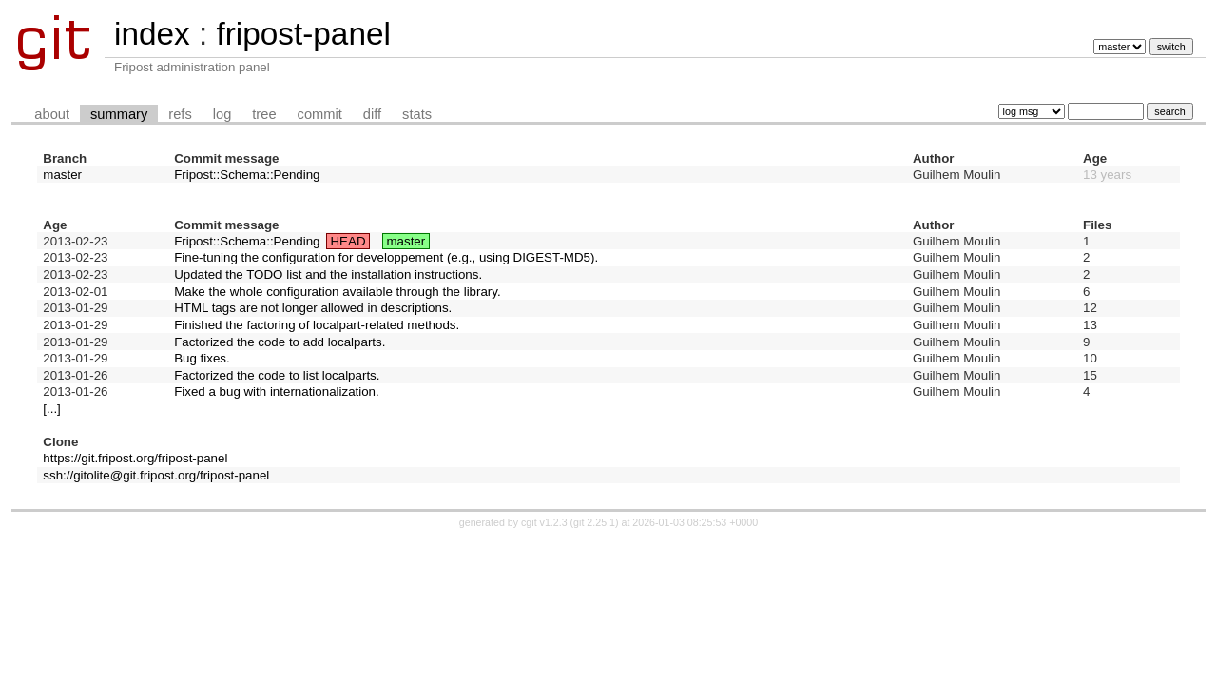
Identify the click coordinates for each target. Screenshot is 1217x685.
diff (372, 114)
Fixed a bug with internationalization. (276, 391)
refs (179, 114)
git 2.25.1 (594, 522)
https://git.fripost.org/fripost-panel (135, 458)
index (152, 33)
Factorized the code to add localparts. (279, 342)
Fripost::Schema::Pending (246, 174)
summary (118, 114)
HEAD (347, 241)
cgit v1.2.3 (544, 522)
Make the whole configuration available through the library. (337, 291)
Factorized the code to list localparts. (276, 375)
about (51, 114)
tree (264, 114)
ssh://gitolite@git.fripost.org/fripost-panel (156, 475)
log (222, 114)
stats (417, 114)
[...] (52, 408)
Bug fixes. (202, 358)
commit (320, 114)
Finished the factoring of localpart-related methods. (316, 325)
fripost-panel (303, 33)
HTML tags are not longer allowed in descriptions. (313, 308)
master (62, 174)
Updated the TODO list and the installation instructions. (328, 274)
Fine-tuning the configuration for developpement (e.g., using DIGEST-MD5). (386, 257)
